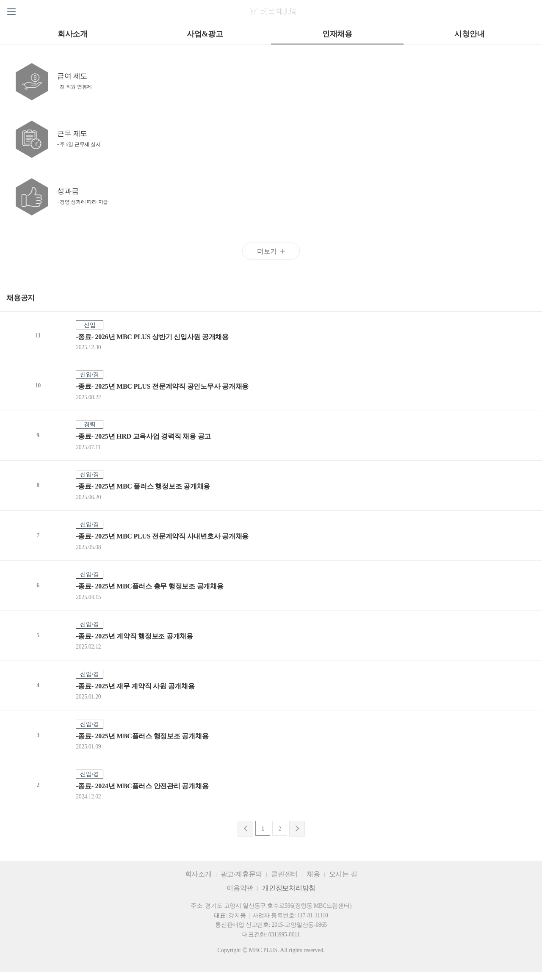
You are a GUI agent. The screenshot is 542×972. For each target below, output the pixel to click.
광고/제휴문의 (242, 874)
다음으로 (297, 829)
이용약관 (240, 888)
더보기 (267, 251)
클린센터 (284, 874)
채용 (313, 874)
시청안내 (469, 34)
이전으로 (245, 829)
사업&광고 (205, 34)
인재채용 (337, 34)
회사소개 (73, 34)
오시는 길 (343, 874)
